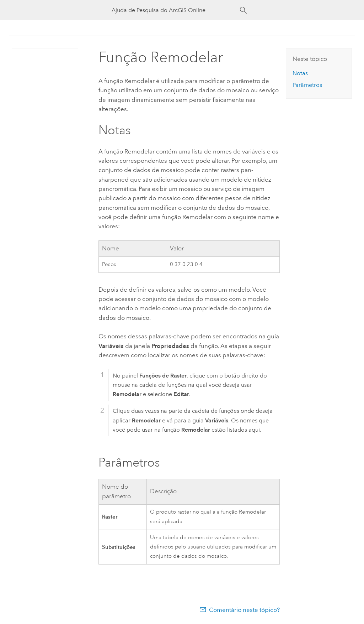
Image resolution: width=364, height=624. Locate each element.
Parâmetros (307, 85)
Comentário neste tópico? (244, 609)
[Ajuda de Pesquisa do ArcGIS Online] (175, 10)
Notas (300, 73)
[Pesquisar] (243, 10)
